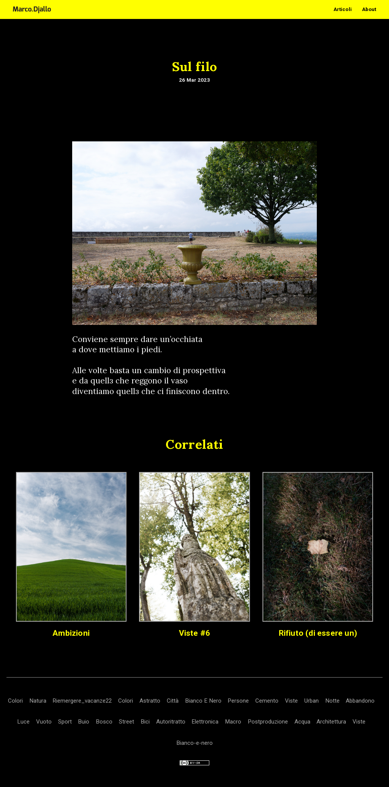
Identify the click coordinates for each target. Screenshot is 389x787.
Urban (311, 700)
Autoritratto (170, 721)
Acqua (302, 721)
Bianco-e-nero (194, 742)
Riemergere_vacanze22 (82, 700)
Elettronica (204, 721)
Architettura (331, 721)
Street (126, 721)
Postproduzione (268, 721)
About (369, 9)
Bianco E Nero (203, 700)
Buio (83, 721)
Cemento (266, 700)
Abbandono (360, 700)
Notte (332, 700)
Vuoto (44, 721)
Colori (15, 700)
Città (173, 700)
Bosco (104, 721)
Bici (145, 721)
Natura (37, 700)
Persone (238, 700)
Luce (23, 721)
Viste (291, 700)
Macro (233, 721)
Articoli (343, 9)
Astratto (149, 700)
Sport (65, 721)
